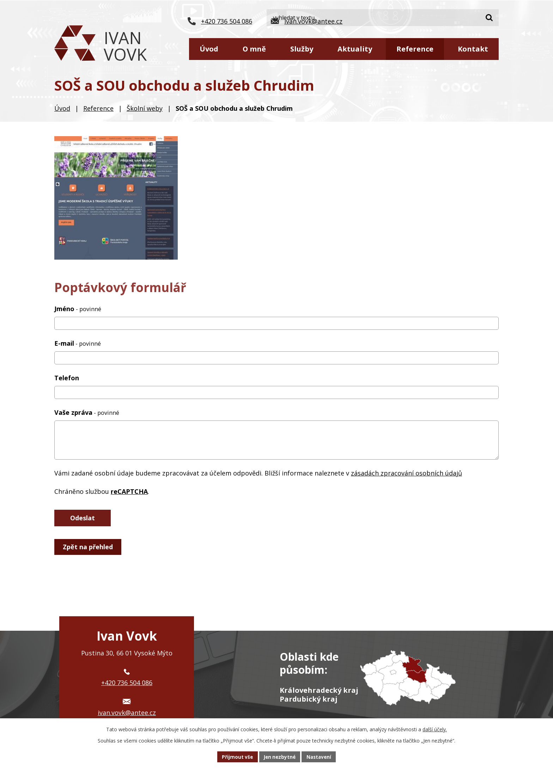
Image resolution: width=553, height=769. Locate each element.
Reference (414, 49)
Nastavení (321, 756)
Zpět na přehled (89, 547)
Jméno (77, 308)
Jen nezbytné (279, 756)
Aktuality (355, 49)
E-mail (77, 343)
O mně (254, 49)
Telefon (66, 378)
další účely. (435, 728)
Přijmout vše (235, 756)
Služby (301, 49)
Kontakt (473, 49)
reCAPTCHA (129, 491)
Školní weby (145, 108)
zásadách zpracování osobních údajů (406, 473)
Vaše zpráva (86, 412)
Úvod (209, 49)
